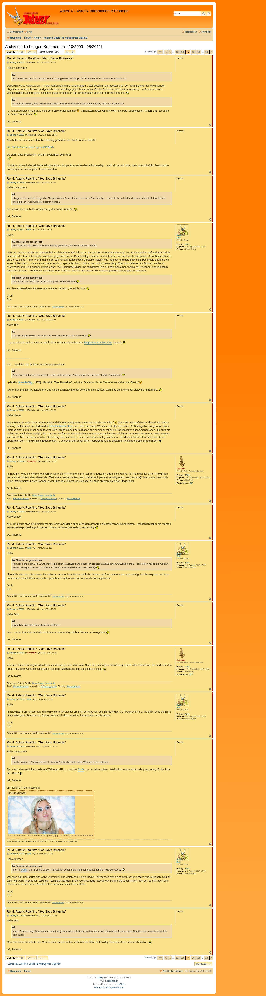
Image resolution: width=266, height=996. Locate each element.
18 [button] (206, 52)
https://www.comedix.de (43, 495)
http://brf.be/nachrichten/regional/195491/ (30, 147)
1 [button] (170, 52)
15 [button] (193, 52)
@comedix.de (73, 498)
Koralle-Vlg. (26, 382)
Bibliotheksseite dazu (61, 426)
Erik (178, 238)
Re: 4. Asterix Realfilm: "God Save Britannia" (40, 58)
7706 (187, 475)
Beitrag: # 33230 (15, 915)
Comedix (181, 468)
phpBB (99, 978)
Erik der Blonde (58, 307)
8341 (187, 244)
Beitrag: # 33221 (15, 746)
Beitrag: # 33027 (15, 548)
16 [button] (198, 52)
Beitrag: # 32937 (15, 320)
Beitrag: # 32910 (15, 62)
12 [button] (177, 52)
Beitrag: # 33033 (15, 609)
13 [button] (182, 52)
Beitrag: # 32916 (15, 182)
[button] (160, 52)
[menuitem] (28, 32)
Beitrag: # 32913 (15, 135)
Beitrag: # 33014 (15, 461)
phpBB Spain (112, 981)
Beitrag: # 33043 (15, 653)
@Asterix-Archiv (21, 498)
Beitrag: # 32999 (15, 410)
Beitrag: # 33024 (15, 511)
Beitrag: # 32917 (15, 229)
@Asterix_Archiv (48, 498)
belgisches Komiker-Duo (98, 342)
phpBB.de (121, 984)
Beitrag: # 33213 (15, 699)
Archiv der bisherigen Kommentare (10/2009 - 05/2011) (53, 46)
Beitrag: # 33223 (15, 854)
